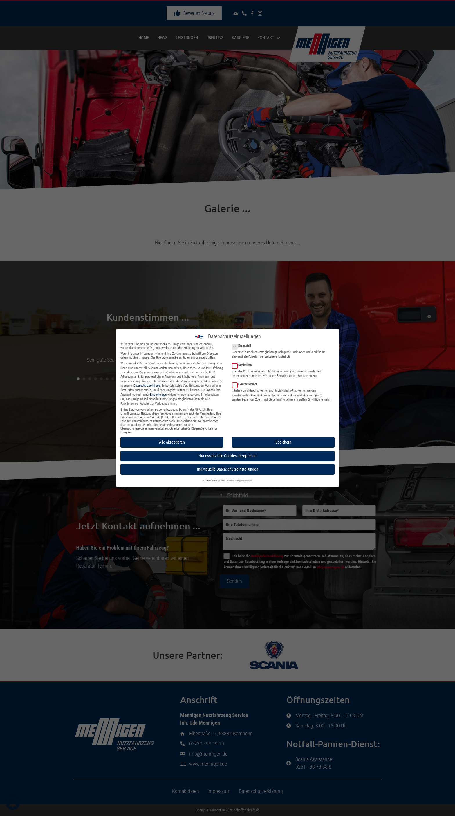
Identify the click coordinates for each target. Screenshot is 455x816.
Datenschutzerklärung (146, 381)
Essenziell (243, 341)
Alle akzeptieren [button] (172, 437)
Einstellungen (158, 390)
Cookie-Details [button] (210, 475)
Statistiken (243, 360)
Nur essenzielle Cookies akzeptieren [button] (227, 451)
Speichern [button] (283, 437)
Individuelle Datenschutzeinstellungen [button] (227, 464)
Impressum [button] (246, 475)
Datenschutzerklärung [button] (229, 475)
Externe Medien (246, 379)
